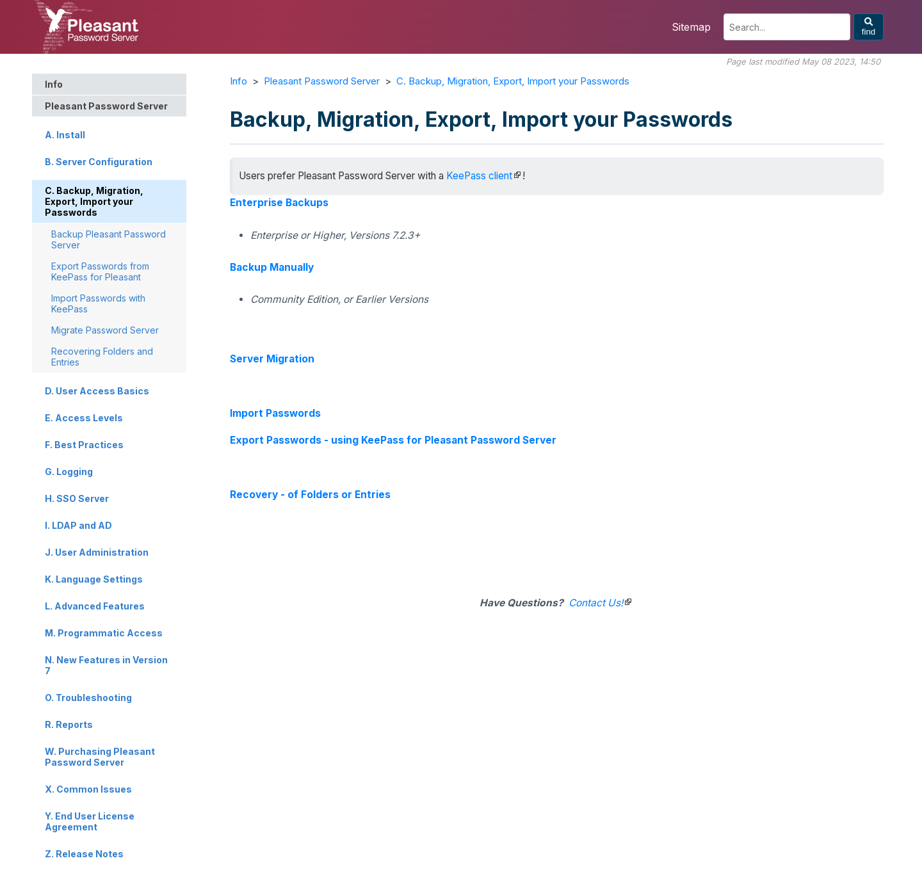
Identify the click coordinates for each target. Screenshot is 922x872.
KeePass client (479, 176)
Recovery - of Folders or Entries (310, 494)
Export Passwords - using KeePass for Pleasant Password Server (393, 440)
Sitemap (691, 26)
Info (238, 81)
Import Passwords (275, 413)
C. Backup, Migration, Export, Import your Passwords (512, 81)
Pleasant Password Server (322, 81)
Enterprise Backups (279, 203)
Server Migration (272, 359)
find (869, 26)
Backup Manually (272, 267)
